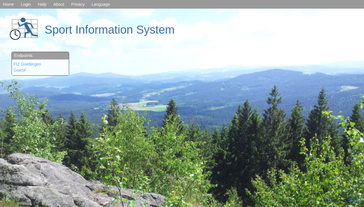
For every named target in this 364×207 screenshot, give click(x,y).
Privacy (78, 4)
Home (8, 4)
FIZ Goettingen (27, 64)
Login (26, 4)
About (58, 4)
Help (42, 4)
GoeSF (20, 70)
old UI (354, 200)
